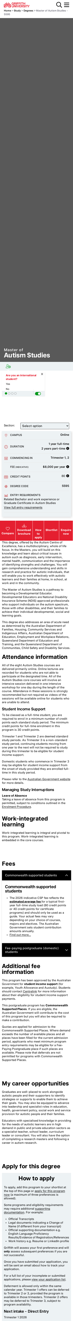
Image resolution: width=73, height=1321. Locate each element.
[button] (38, 393)
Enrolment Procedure (16, 806)
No (7, 389)
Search (59, 5)
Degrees (28, 10)
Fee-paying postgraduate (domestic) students (36, 950)
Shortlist (51, 530)
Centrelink (30, 991)
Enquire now (66, 531)
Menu (66, 5)
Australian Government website (48, 779)
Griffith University (22, 4)
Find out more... (20, 935)
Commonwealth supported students (36, 875)
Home (7, 10)
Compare (8, 530)
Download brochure (24, 531)
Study (17, 10)
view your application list (48, 1279)
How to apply (38, 533)
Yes (8, 383)
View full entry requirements (23, 507)
